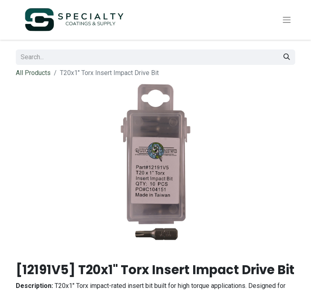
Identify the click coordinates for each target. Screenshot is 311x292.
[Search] (286, 59)
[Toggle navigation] (286, 21)
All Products (33, 74)
